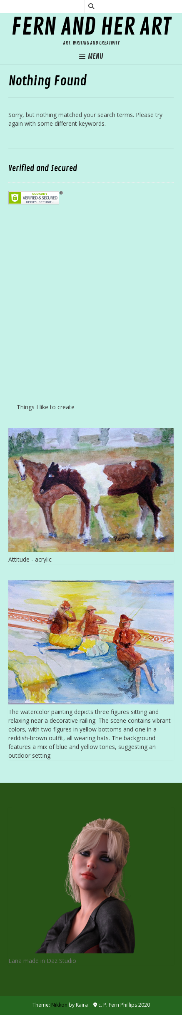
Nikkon (59, 1004)
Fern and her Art (91, 27)
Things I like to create (46, 407)
